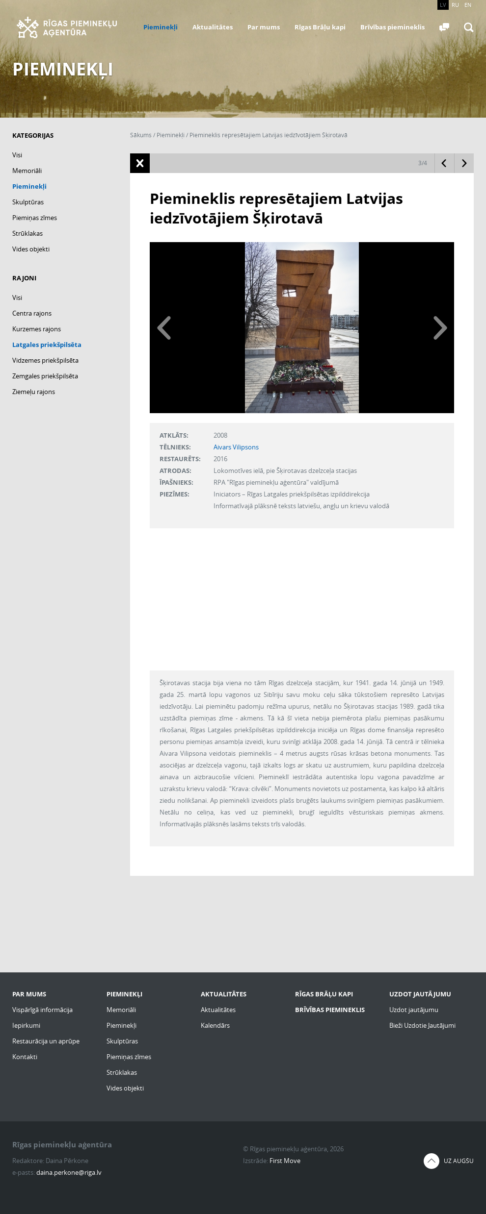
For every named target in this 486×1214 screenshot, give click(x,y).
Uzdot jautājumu (413, 1009)
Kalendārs (215, 1025)
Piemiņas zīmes (34, 217)
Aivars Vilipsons (236, 447)
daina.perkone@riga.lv (69, 1172)
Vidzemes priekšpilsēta (45, 360)
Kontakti (24, 1056)
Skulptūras (28, 202)
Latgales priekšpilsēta (46, 344)
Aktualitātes (212, 27)
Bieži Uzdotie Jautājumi (422, 1025)
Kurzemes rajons (36, 328)
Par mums (263, 27)
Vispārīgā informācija (42, 1009)
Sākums (141, 135)
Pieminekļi (160, 27)
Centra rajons (32, 313)
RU (455, 4)
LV (443, 4)
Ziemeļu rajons (33, 391)
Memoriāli (27, 170)
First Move (285, 1160)
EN (467, 4)
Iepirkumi (26, 1025)
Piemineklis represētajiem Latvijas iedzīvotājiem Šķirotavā (268, 135)
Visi (17, 154)
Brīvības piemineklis (392, 27)
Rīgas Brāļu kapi (320, 27)
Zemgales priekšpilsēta (45, 376)
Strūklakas (27, 233)
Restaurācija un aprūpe (46, 1041)
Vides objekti (31, 249)
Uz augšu (459, 1161)
